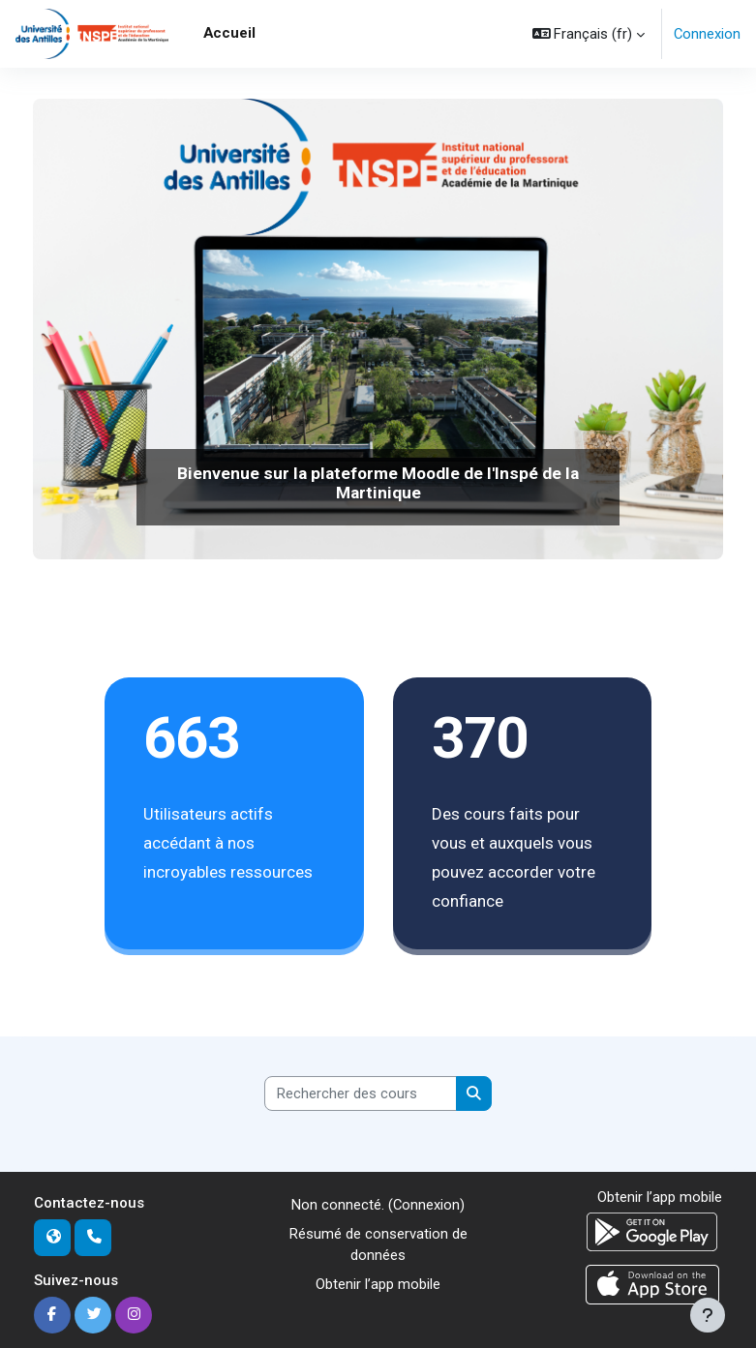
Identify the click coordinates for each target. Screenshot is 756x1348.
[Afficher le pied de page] (707, 1315)
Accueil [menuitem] (229, 33)
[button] (589, 34)
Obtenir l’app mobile (378, 1284)
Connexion (707, 34)
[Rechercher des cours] (360, 1093)
